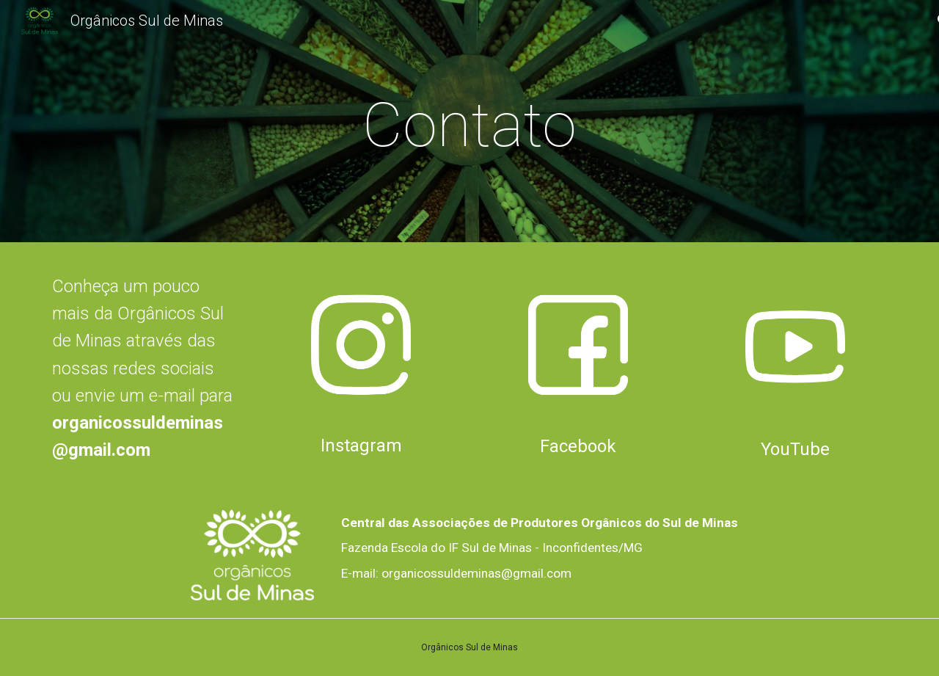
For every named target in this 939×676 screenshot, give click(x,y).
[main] (469, 125)
